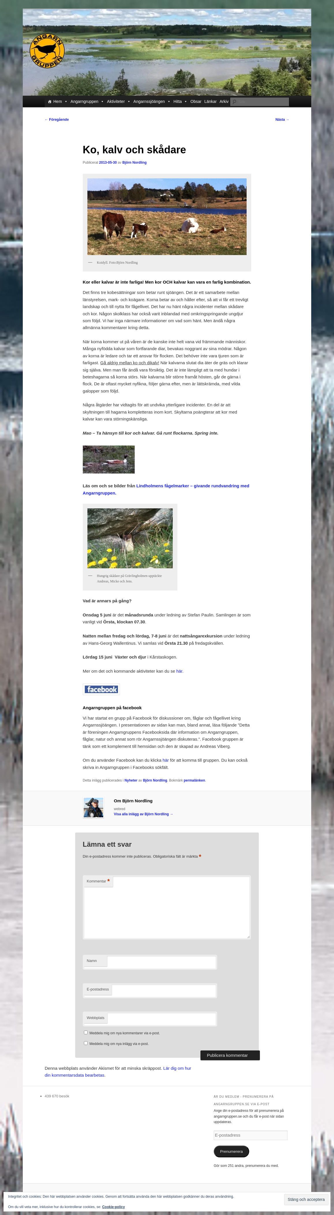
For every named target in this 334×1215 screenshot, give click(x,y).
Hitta (181, 101)
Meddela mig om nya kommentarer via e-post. (124, 1033)
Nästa (282, 120)
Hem (60, 101)
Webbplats (95, 1018)
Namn (92, 961)
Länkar (210, 101)
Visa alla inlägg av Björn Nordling (143, 814)
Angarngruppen (87, 101)
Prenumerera (231, 1151)
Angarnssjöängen (152, 101)
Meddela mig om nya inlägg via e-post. (119, 1044)
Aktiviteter (118, 101)
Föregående (57, 120)
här (166, 760)
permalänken (194, 780)
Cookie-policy (113, 1207)
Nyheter (131, 780)
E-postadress (98, 989)
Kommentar (98, 881)
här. (179, 671)
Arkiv (223, 101)
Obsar (195, 101)
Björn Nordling (134, 163)
